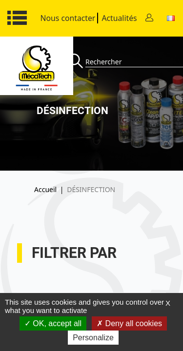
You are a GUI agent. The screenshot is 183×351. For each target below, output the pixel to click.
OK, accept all (52, 323)
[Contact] (149, 18)
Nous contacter (68, 18)
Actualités (119, 18)
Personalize (93, 337)
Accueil (45, 189)
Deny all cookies (129, 323)
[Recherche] (76, 62)
